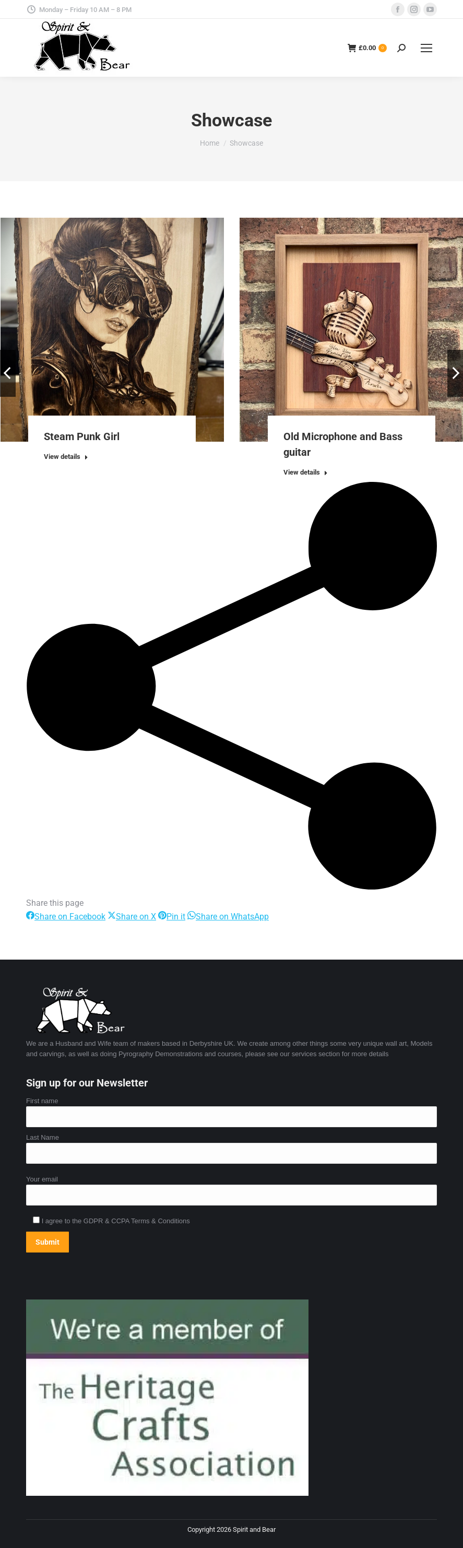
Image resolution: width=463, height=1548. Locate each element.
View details (66, 456)
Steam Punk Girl (82, 436)
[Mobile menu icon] (426, 48)
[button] (8, 373)
